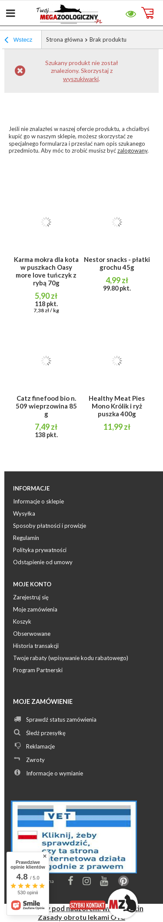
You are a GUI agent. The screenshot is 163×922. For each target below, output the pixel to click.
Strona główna (64, 39)
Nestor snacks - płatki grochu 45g (117, 263)
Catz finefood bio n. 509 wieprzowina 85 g (46, 406)
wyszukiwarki (81, 78)
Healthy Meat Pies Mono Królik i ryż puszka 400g (117, 406)
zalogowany (132, 150)
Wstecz (18, 40)
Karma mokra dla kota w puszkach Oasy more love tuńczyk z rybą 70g (46, 271)
